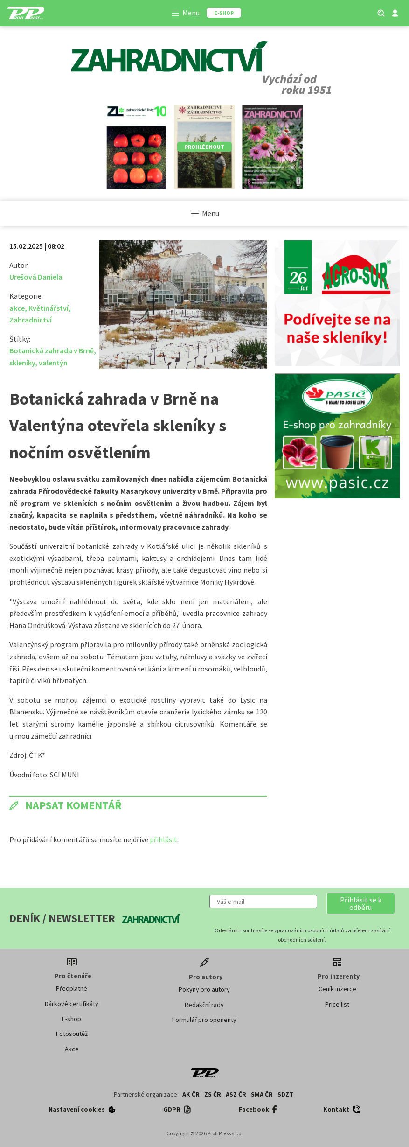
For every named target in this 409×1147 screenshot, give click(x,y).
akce (17, 308)
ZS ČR (212, 1094)
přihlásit (163, 839)
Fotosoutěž (72, 1033)
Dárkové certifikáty (71, 1004)
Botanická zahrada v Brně (51, 350)
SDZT (285, 1094)
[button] (360, 903)
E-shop (71, 1018)
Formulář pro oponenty (204, 1019)
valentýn (53, 362)
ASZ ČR (236, 1094)
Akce (72, 1049)
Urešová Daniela (35, 276)
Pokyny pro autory (204, 989)
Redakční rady (204, 1004)
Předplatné (71, 988)
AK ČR (191, 1094)
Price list (337, 1004)
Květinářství (48, 308)
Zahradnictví (30, 319)
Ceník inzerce (337, 989)
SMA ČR (262, 1094)
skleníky (22, 362)
